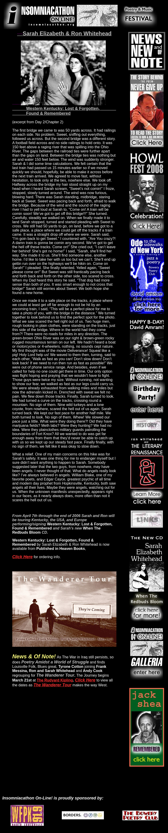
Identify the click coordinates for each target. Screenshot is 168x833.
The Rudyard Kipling (55, 680)
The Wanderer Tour (53, 685)
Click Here (22, 556)
